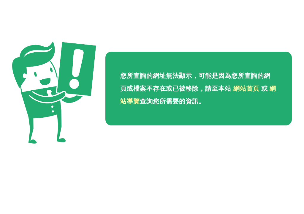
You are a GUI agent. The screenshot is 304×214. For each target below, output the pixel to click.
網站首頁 (246, 88)
